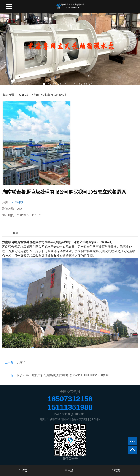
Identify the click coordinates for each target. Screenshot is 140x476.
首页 (21, 95)
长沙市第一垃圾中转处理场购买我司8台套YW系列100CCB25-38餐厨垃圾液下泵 (66, 375)
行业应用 (33, 95)
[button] (44, 84)
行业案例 (47, 95)
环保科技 (62, 95)
